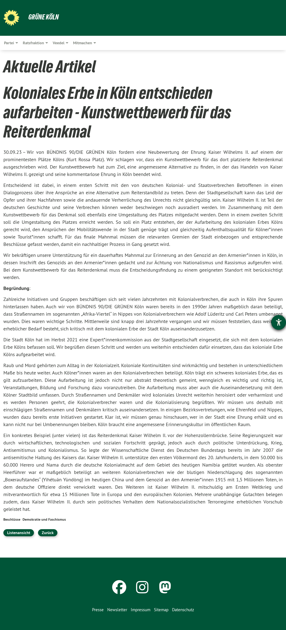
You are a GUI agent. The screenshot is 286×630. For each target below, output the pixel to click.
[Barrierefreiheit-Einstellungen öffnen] (278, 322)
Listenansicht (18, 532)
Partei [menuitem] (9, 42)
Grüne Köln (43, 17)
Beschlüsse (11, 519)
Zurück (48, 532)
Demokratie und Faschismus (44, 519)
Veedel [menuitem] (58, 42)
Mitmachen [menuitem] (82, 42)
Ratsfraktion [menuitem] (33, 42)
